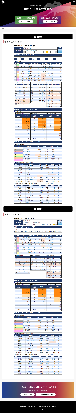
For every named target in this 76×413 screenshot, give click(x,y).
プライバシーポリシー (33, 406)
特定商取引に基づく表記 (44, 406)
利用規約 (54, 406)
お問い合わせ (23, 406)
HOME (3, 28)
